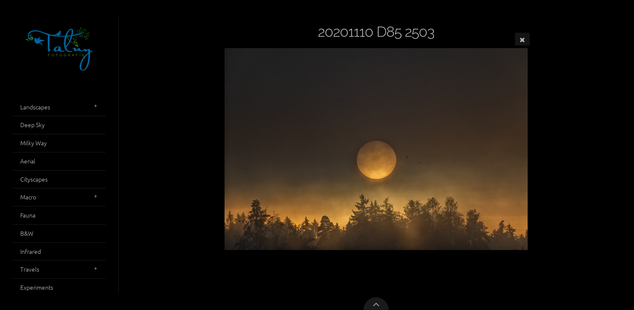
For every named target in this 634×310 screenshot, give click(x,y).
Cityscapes (34, 179)
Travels (29, 269)
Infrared (30, 251)
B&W (26, 233)
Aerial (27, 161)
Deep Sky (32, 124)
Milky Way (33, 143)
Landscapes (35, 107)
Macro (28, 197)
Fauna (27, 215)
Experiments (36, 287)
